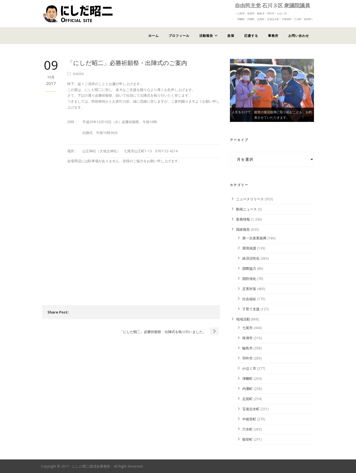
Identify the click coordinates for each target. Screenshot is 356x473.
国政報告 (243, 229)
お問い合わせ (298, 35)
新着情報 (78, 74)
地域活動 (243, 319)
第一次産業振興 (254, 238)
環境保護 (249, 248)
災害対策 (249, 288)
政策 (230, 35)
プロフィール (179, 35)
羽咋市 (247, 358)
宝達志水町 (251, 408)
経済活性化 (251, 258)
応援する (251, 35)
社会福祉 (249, 298)
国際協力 (249, 268)
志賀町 (247, 398)
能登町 (247, 439)
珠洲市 (247, 338)
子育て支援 (251, 309)
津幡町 (247, 378)
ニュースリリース (250, 199)
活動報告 (206, 35)
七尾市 (247, 327)
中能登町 (249, 419)
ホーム (153, 35)
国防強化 (249, 278)
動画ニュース (246, 209)
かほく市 (249, 368)
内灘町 (247, 388)
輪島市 (247, 348)
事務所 (273, 35)
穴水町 (247, 429)
